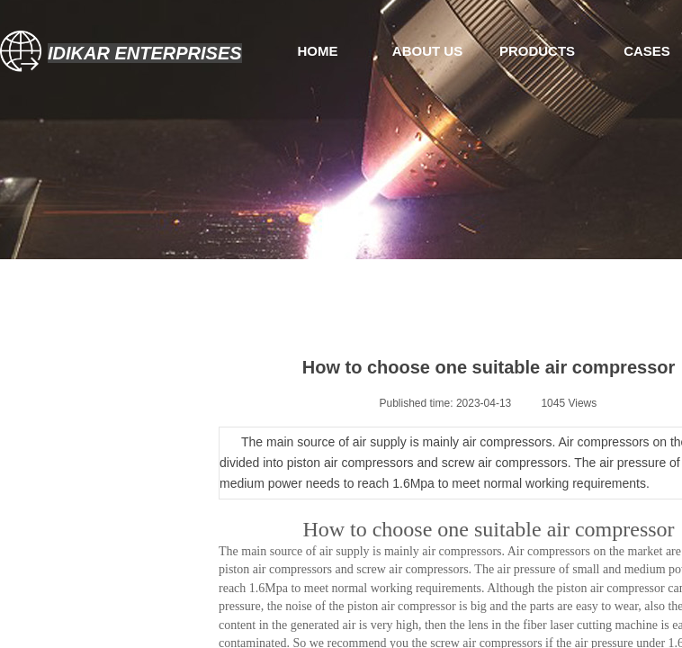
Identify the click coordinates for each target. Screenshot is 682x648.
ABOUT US (427, 50)
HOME (318, 50)
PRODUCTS (537, 50)
